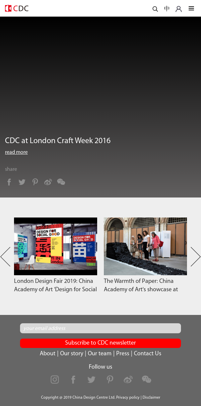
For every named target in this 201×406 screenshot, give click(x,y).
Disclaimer (151, 398)
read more (16, 152)
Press (122, 354)
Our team (100, 354)
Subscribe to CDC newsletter (100, 343)
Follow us (100, 367)
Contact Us (147, 354)
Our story (71, 354)
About (47, 354)
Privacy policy (128, 398)
